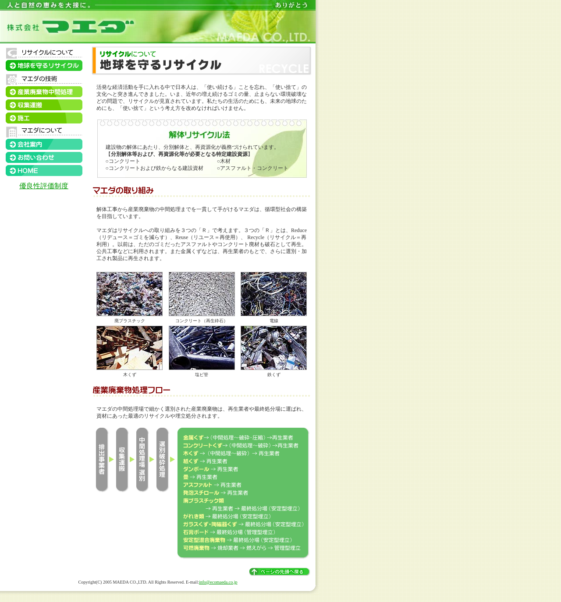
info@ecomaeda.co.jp (218, 582)
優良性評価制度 (43, 186)
